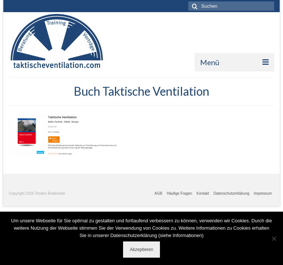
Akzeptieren (141, 249)
